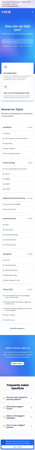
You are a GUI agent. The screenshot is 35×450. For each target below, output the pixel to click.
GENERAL (6, 179)
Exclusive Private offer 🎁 (11, 204)
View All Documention (17, 328)
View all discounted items (11, 6)
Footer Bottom (8, 229)
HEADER (6, 184)
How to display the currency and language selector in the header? (16, 296)
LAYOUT (6, 174)
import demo (23, 46)
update (30, 46)
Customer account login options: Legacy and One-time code (17, 303)
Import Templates (9, 148)
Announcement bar (9, 265)
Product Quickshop (9, 245)
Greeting (6, 133)
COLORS (6, 189)
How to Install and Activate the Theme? (15, 138)
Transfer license (8, 320)
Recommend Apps (9, 209)
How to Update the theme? (12, 153)
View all (30, 127)
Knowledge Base (10, 73)
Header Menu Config (10, 270)
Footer (6, 224)
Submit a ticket (17, 363)
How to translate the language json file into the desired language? (17, 309)
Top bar (6, 260)
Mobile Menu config (10, 275)
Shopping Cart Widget (10, 234)
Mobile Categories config (11, 280)
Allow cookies (17, 447)
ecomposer (15, 46)
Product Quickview (9, 240)
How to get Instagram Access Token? (15, 169)
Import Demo (7, 143)
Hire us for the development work (16, 93)
